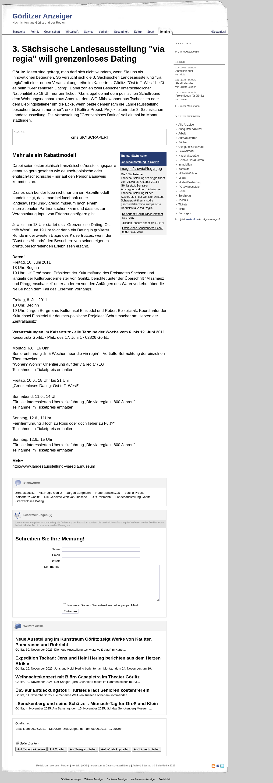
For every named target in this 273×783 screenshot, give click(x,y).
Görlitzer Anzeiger (42, 16)
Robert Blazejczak (107, 492)
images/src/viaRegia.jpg (141, 168)
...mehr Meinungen (189, 106)
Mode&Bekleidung (189, 182)
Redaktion (42, 765)
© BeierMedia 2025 (164, 765)
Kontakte (183, 169)
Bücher (182, 142)
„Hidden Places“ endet (136, 223)
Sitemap (146, 765)
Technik (183, 200)
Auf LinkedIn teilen (147, 749)
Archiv (136, 765)
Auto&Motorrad (187, 138)
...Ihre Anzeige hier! (189, 51)
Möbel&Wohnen (188, 173)
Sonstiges (184, 213)
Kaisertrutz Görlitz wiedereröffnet (142, 214)
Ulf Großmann (101, 497)
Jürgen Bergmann (79, 492)
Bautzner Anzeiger (117, 779)
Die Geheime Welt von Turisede (65, 497)
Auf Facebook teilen (31, 749)
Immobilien (185, 164)
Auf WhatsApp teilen (115, 749)
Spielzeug (184, 195)
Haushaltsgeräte (188, 156)
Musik (182, 178)
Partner (65, 765)
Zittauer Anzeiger (94, 779)
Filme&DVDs (186, 151)
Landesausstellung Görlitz (132, 497)
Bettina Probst (134, 492)
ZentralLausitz (25, 492)
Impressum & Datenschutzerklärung (110, 765)
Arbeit (182, 133)
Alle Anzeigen (186, 124)
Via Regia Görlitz (50, 492)
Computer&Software (191, 147)
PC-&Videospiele (189, 187)
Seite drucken (27, 743)
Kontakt (75, 765)
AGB (85, 765)
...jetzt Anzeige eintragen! (199, 219)
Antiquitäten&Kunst (190, 129)
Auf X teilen (57, 749)
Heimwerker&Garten (191, 160)
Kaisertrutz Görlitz (27, 497)
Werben (54, 765)
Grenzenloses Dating (29, 501)
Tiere (181, 209)
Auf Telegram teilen (83, 749)
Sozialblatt (164, 779)
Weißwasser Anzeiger (143, 779)
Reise (182, 191)
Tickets (182, 204)
